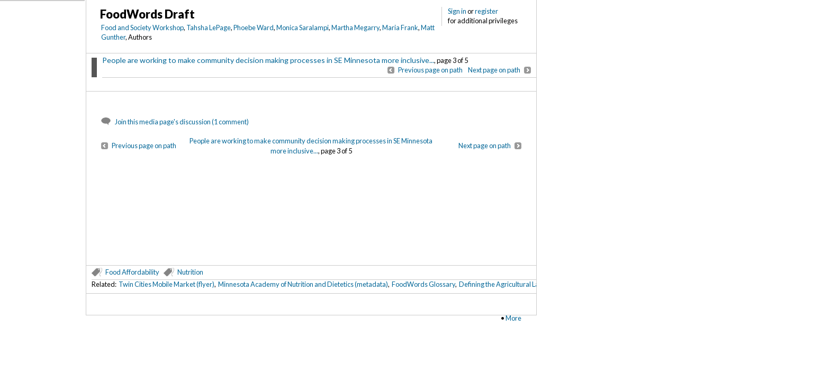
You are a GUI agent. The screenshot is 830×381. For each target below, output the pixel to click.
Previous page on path (430, 70)
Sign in (457, 11)
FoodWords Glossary (423, 284)
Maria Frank (400, 27)
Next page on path (494, 70)
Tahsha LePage (208, 27)
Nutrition (190, 272)
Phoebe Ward (253, 27)
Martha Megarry (355, 27)
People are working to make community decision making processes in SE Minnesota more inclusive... (268, 60)
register (486, 11)
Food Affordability (132, 272)
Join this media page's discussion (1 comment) (182, 121)
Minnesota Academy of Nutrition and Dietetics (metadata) (303, 284)
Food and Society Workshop (142, 27)
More (513, 318)
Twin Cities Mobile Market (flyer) (166, 284)
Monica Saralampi (302, 27)
